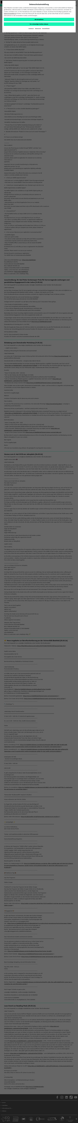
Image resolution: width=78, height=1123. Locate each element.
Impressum (31, 28)
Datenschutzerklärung (10, 13)
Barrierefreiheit (46, 28)
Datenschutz (38, 28)
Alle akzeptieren (39, 19)
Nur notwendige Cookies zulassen (39, 24)
